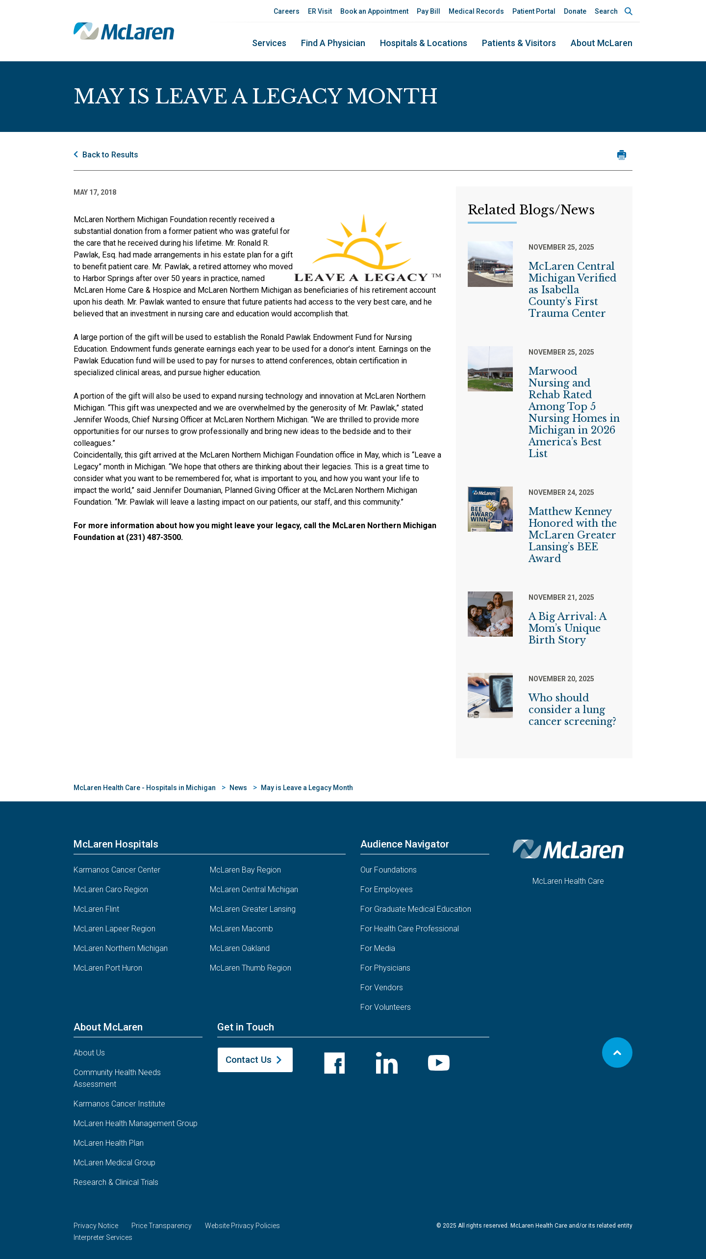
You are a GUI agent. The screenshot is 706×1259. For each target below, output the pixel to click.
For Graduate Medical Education (415, 909)
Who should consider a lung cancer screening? (572, 709)
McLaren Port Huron (108, 968)
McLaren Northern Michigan (121, 948)
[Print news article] (621, 155)
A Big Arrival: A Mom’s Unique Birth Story (567, 628)
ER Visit (320, 11)
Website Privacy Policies (242, 1226)
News (238, 788)
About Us (89, 1052)
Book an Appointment (374, 11)
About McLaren (601, 43)
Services (269, 43)
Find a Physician (333, 43)
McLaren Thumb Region (250, 968)
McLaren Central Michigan (254, 889)
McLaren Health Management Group (136, 1123)
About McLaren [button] (108, 1027)
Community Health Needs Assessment (117, 1078)
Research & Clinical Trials (116, 1182)
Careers (287, 11)
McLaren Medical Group (114, 1162)
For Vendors (381, 987)
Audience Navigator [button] (404, 844)
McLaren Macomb (241, 928)
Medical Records (476, 11)
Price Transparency (161, 1226)
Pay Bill (428, 11)
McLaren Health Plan (109, 1143)
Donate (575, 11)
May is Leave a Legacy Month (307, 788)
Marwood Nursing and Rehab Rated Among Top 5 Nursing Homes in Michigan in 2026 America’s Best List (574, 412)
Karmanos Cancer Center (117, 869)
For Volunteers (385, 1007)
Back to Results (110, 154)
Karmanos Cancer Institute (119, 1103)
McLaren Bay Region (245, 869)
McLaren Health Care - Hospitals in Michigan (145, 788)
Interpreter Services (103, 1237)
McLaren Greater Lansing (253, 909)
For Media (377, 948)
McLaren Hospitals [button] (116, 844)
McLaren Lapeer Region (114, 928)
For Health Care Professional (409, 928)
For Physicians (385, 968)
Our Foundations (388, 869)
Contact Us (249, 1059)
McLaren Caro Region (111, 889)
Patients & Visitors (519, 43)
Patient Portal (533, 11)
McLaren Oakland (240, 948)
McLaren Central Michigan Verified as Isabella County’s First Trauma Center (573, 289)
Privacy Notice (96, 1226)
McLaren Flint (96, 909)
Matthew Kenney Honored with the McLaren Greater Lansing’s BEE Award (573, 535)
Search (606, 11)
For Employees (386, 889)
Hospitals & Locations (423, 43)
